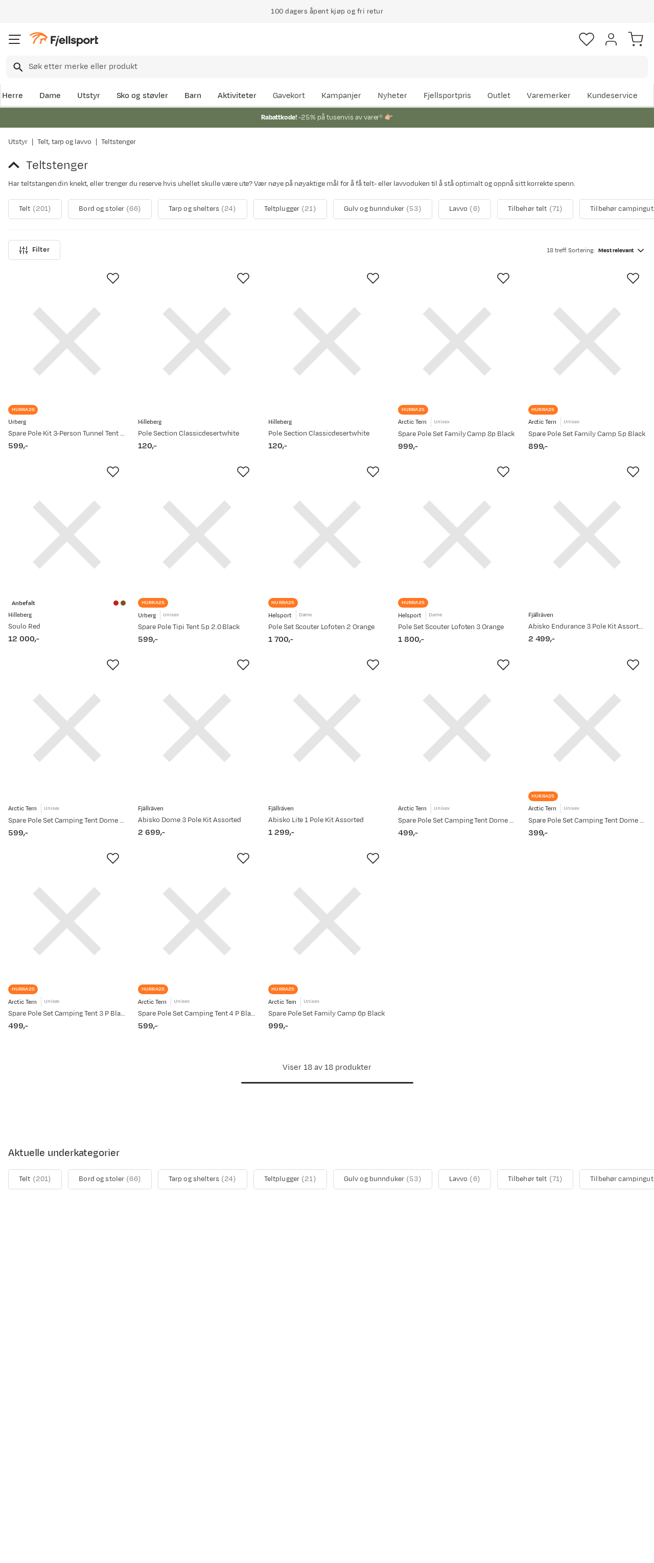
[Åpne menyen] (15, 39)
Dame (50, 95)
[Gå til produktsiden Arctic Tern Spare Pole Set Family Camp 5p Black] (587, 341)
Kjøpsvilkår (344, 1546)
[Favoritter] (586, 39)
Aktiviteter (237, 95)
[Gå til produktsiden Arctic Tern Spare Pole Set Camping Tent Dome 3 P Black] (457, 748)
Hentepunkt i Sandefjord (54, 1474)
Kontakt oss (32, 1490)
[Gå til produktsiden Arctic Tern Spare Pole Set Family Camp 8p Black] (457, 341)
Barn (192, 95)
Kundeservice (612, 95)
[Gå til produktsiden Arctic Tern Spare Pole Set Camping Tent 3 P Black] (67, 952)
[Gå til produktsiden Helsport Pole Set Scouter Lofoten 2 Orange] (327, 545)
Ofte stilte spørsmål (46, 1408)
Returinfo (27, 1441)
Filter (34, 250)
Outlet (498, 95)
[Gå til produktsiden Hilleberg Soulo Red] (67, 545)
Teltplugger (290, 209)
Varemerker (549, 95)
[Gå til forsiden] (64, 39)
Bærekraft (293, 1474)
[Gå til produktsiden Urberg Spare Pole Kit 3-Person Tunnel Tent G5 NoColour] (67, 341)
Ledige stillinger (304, 1457)
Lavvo (464, 209)
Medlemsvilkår (302, 1441)
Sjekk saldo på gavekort (53, 1425)
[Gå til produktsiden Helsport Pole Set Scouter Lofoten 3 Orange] (457, 545)
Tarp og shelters (203, 209)
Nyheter (392, 95)
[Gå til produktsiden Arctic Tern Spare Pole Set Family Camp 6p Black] (327, 952)
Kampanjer (341, 95)
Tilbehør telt (535, 209)
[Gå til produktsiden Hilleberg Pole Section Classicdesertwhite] (196, 341)
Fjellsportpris (448, 95)
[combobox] (327, 67)
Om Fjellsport (299, 1408)
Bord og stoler (110, 209)
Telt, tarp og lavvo (64, 142)
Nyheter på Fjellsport (181, 1425)
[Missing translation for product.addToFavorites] (113, 278)
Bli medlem (610, 1321)
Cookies (382, 1546)
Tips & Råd (29, 1457)
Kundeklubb (296, 1425)
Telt (35, 209)
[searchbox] (337, 67)
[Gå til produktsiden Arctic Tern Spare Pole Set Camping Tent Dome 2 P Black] (587, 748)
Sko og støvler (142, 95)
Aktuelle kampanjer (178, 1408)
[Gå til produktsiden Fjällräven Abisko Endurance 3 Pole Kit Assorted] (587, 545)
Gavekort (289, 95)
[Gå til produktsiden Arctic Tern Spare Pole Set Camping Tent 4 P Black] (196, 952)
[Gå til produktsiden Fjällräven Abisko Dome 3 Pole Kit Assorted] (196, 748)
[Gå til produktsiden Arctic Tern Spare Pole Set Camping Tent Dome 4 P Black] (67, 748)
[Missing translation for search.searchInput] (17, 67)
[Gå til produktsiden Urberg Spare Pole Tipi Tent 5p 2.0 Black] (196, 545)
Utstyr (88, 95)
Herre (12, 95)
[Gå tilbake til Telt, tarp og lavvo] (17, 165)
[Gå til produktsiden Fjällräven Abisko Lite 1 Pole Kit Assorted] (327, 748)
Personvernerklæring (288, 1546)
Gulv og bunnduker (383, 209)
